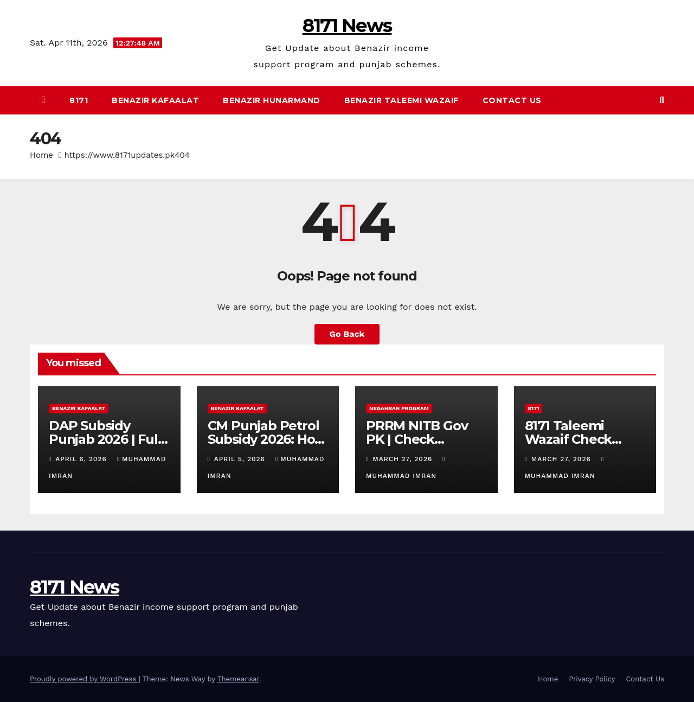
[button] (661, 100)
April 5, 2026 (241, 459)
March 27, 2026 (403, 459)
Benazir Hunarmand (271, 100)
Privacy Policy (592, 679)
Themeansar (238, 679)
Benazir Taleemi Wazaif (401, 100)
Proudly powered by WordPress (84, 679)
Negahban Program (399, 408)
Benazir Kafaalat (155, 100)
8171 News (347, 25)
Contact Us (512, 100)
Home (41, 155)
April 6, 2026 (82, 459)
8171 (78, 100)
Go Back (347, 334)
